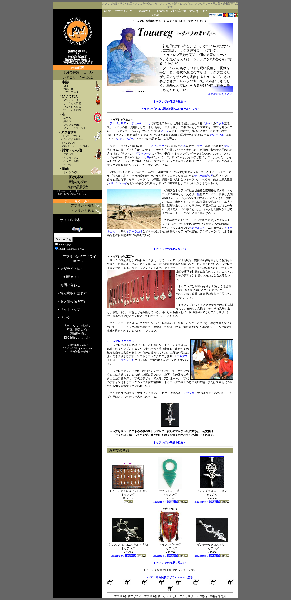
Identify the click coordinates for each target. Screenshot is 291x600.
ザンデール (128, 360)
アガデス (182, 356)
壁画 (227, 146)
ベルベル (207, 123)
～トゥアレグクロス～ (120, 341)
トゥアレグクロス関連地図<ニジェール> (165, 108)
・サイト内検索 (68, 220)
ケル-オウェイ (217, 134)
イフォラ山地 (134, 231)
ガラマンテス (143, 153)
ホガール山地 (197, 227)
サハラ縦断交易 (203, 175)
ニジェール (135, 123)
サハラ (201, 146)
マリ (148, 123)
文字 (183, 146)
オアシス (188, 393)
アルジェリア (118, 123)
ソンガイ (121, 183)
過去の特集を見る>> (220, 94)
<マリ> (194, 108)
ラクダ (220, 123)
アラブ (164, 131)
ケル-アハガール (126, 138)
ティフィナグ (156, 146)
